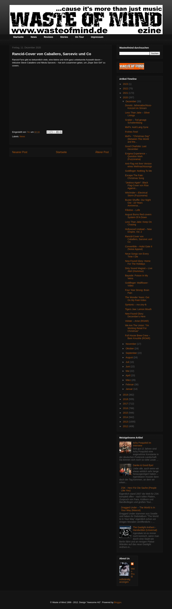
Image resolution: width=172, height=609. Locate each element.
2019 (126, 394)
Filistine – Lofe (132, 210)
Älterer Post (102, 152)
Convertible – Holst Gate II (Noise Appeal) (138, 248)
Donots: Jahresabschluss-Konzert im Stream (138, 106)
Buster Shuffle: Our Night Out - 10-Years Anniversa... (138, 203)
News (34, 37)
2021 (126, 93)
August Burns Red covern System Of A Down (138, 216)
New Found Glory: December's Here (135, 315)
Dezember (131, 101)
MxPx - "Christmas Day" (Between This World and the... (137, 139)
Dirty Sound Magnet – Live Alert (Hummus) (138, 269)
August (129, 357)
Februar (130, 384)
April (128, 375)
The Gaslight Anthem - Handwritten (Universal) (145, 528)
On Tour (79, 37)
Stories (64, 37)
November (131, 344)
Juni (128, 366)
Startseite (18, 37)
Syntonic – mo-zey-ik (135, 304)
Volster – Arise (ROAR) (137, 321)
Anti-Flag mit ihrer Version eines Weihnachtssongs (138, 165)
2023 (126, 84)
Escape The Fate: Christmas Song (134, 176)
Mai (128, 371)
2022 (126, 88)
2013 (126, 421)
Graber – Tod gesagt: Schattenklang (136, 121)
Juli (128, 362)
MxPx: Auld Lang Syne (136, 127)
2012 (126, 426)
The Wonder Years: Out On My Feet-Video (137, 298)
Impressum (97, 37)
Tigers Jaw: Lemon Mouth (138, 309)
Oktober (130, 348)
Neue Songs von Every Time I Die (137, 255)
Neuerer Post (19, 152)
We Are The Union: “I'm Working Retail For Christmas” (137, 328)
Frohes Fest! (131, 131)
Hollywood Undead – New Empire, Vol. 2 (138, 230)
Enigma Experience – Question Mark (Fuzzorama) (136, 156)
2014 (126, 417)
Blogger (117, 602)
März (128, 380)
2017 (126, 403)
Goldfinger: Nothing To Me (138, 171)
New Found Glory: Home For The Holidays (137, 262)
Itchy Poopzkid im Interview (142, 444)
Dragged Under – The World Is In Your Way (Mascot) (138, 509)
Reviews (48, 37)
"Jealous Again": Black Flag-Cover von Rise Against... (137, 185)
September (132, 353)
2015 (126, 412)
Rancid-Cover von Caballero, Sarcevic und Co (138, 239)
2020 (126, 97)
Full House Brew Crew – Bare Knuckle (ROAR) (137, 337)
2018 (126, 399)
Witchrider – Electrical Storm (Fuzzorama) (136, 194)
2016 (126, 408)
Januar (129, 389)
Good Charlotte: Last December (135, 147)
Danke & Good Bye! (143, 465)
